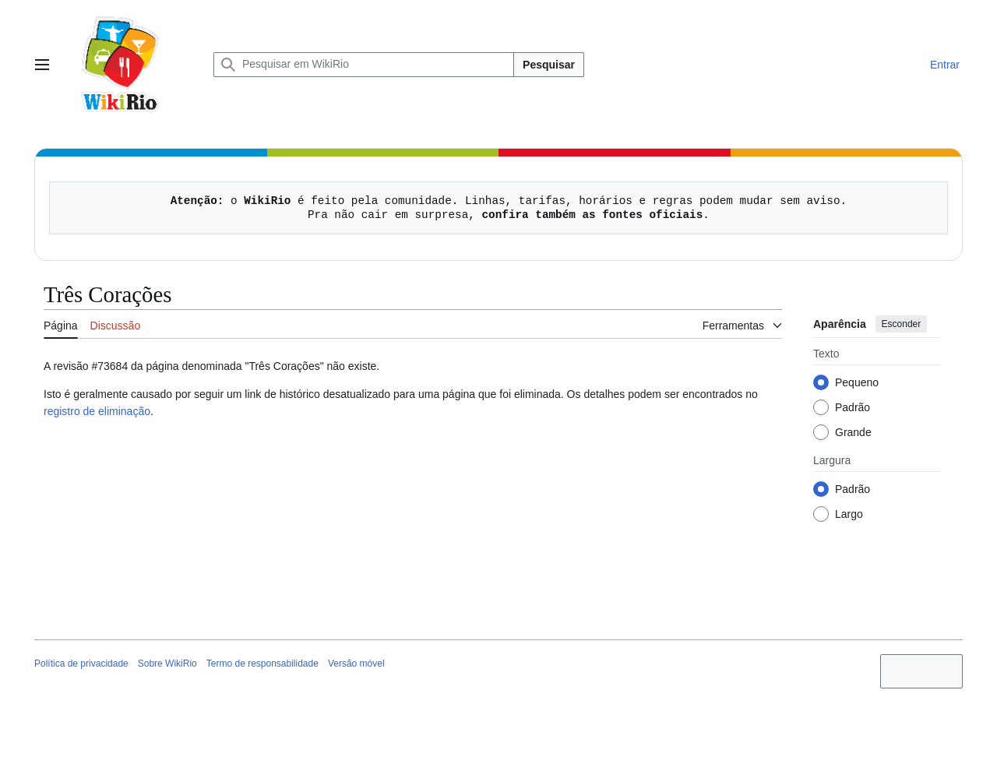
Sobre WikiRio (167, 663)
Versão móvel (356, 663)
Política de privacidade (81, 663)
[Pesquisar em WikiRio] (363, 64)
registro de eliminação (97, 411)
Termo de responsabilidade (262, 663)
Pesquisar (549, 64)
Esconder (901, 324)
